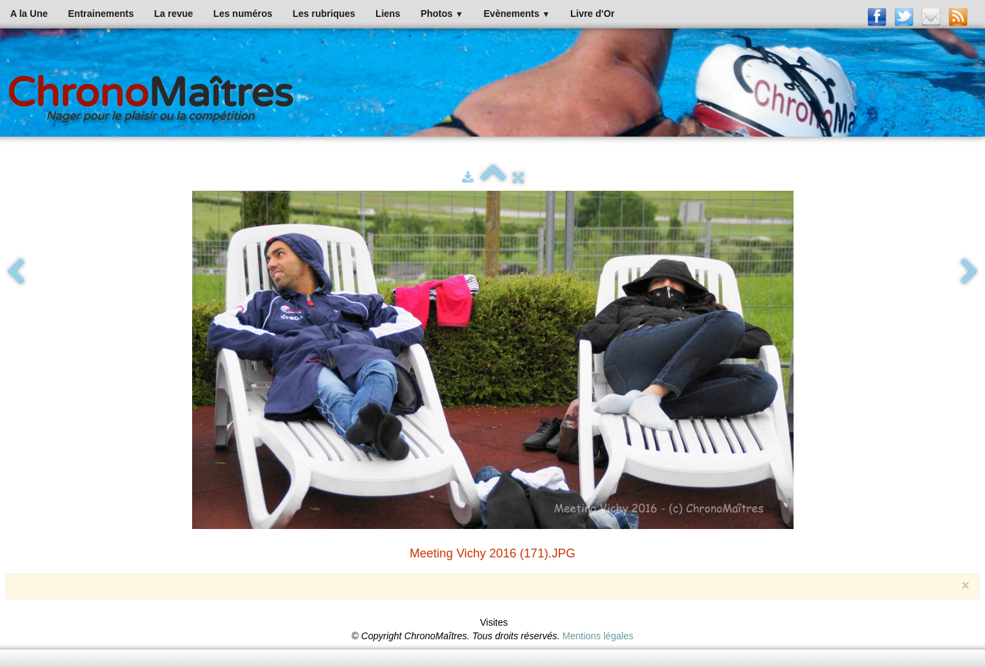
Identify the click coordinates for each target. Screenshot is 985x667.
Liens (387, 13)
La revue (173, 13)
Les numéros (242, 13)
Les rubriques (323, 13)
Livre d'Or (592, 13)
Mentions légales (597, 635)
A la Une (29, 13)
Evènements (517, 13)
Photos (442, 13)
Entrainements (101, 13)
